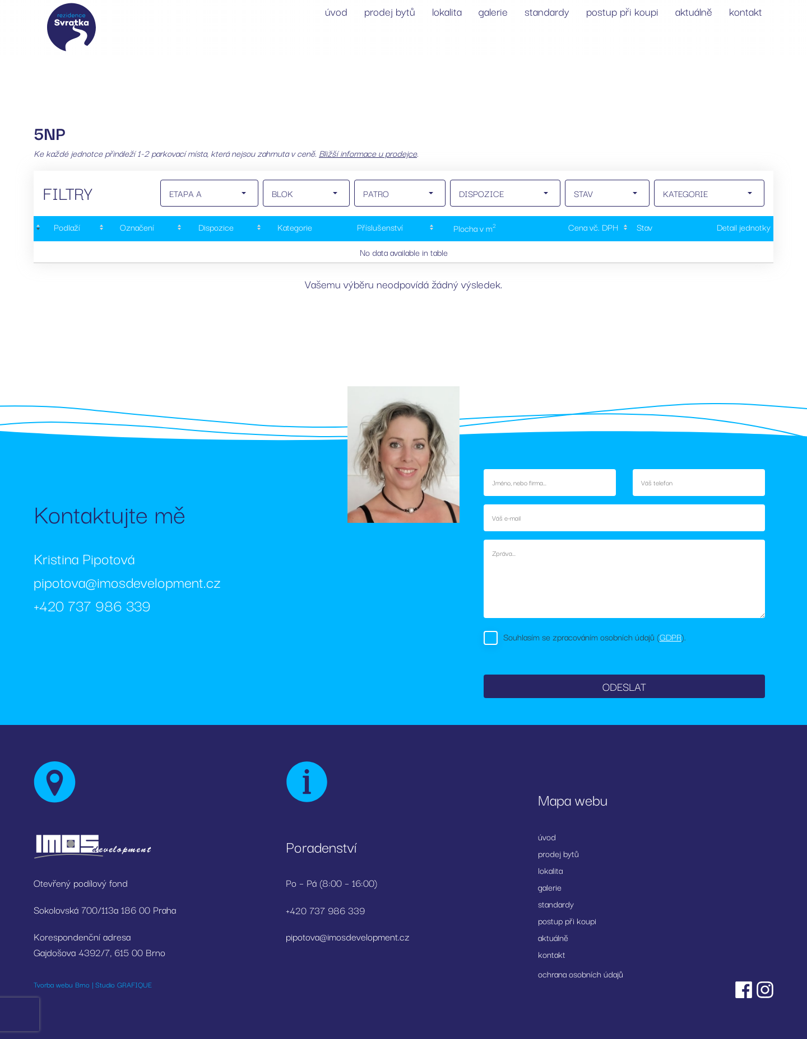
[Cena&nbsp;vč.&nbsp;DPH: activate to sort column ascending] (570, 228)
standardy (547, 11)
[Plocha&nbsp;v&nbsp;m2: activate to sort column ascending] (473, 228)
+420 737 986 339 (92, 604)
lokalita (447, 11)
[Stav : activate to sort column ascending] (643, 228)
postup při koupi (622, 11)
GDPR (670, 636)
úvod (336, 11)
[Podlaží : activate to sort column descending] (65, 228)
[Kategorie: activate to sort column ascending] (293, 228)
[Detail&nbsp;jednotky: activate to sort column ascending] (719, 228)
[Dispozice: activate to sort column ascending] (214, 228)
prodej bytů (389, 11)
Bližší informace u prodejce (368, 153)
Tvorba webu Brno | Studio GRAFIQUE (93, 984)
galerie (493, 11)
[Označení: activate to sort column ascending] (136, 228)
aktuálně (693, 11)
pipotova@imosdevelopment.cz (127, 581)
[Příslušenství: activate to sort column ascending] (380, 228)
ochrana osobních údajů (580, 973)
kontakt (745, 11)
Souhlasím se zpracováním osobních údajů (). (594, 636)
